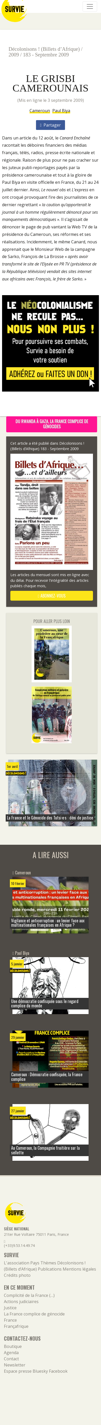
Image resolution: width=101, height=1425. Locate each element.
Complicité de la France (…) (29, 1295)
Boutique (13, 1346)
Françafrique (16, 1326)
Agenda (11, 1352)
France (10, 1320)
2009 (14, 54)
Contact (11, 1359)
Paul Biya (61, 110)
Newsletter (14, 1365)
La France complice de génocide (34, 1314)
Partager (50, 125)
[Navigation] (90, 6)
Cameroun (40, 110)
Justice (10, 1308)
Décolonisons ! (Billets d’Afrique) (44, 49)
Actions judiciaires (21, 1301)
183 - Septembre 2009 (46, 54)
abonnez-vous (52, 596)
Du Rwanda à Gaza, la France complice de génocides (52, 423)
